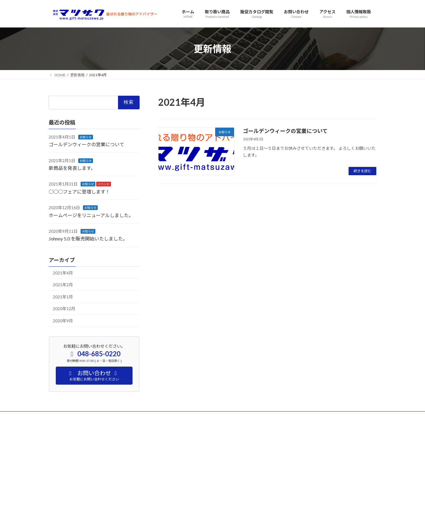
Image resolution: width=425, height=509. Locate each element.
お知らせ (85, 137)
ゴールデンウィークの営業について (285, 131)
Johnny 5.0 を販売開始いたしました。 (88, 239)
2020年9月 (63, 320)
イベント (103, 184)
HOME (59, 416)
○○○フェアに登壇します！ (79, 191)
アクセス (84, 416)
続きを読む (362, 171)
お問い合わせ (112, 416)
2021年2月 (63, 284)
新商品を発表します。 (72, 168)
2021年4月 (63, 272)
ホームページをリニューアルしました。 (91, 215)
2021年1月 (63, 296)
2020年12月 (64, 308)
